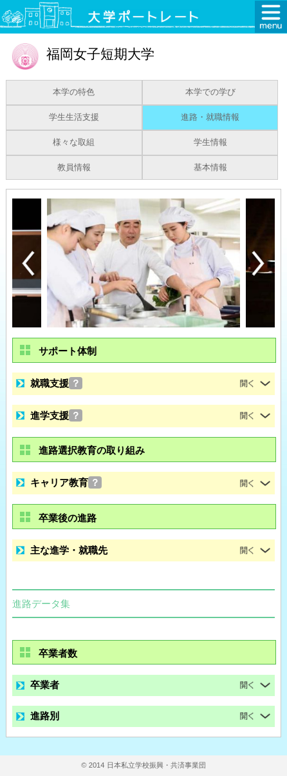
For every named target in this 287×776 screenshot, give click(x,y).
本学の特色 (74, 92)
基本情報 (210, 167)
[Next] (259, 263)
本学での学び (210, 92)
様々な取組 (74, 142)
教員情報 (74, 167)
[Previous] (28, 263)
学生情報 (210, 142)
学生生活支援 (74, 117)
